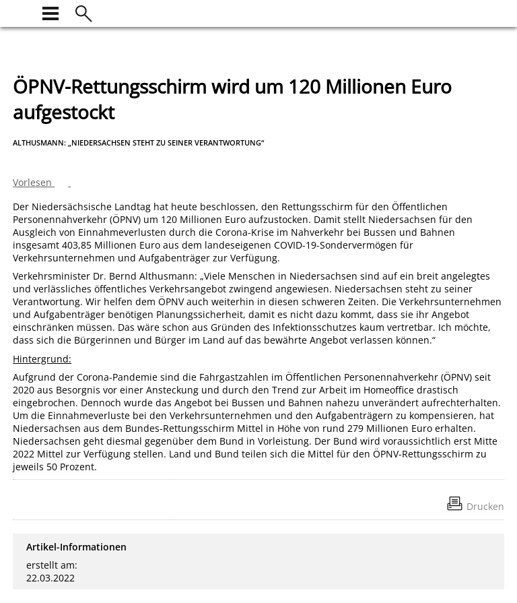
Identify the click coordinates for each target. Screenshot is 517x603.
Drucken (485, 506)
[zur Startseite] (21, 12)
